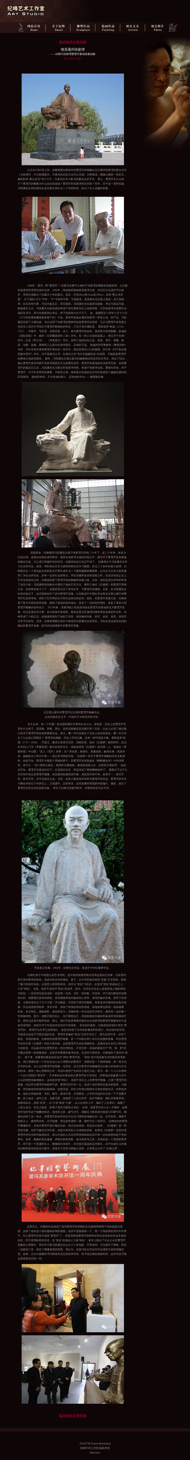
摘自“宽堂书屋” (73, 58)
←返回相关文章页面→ (73, 42)
